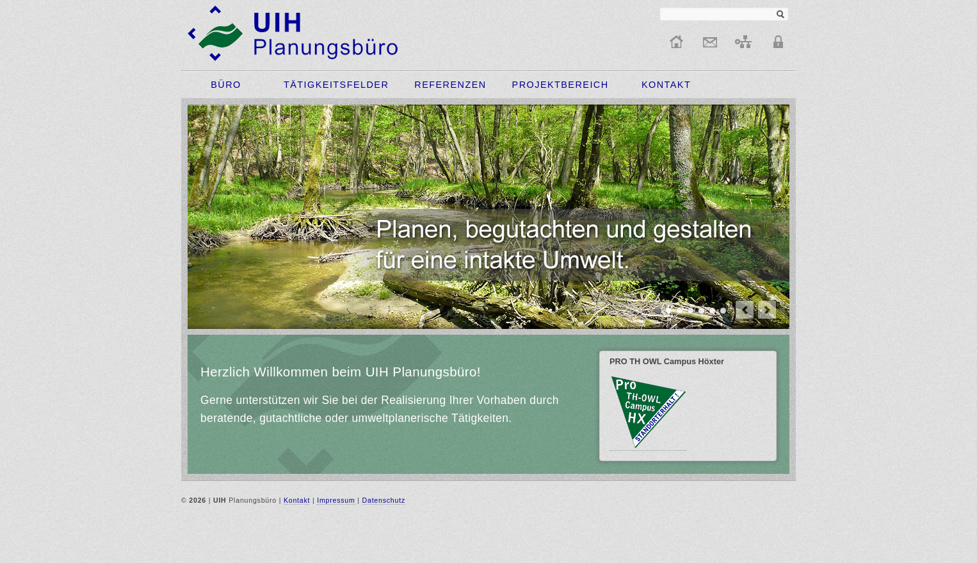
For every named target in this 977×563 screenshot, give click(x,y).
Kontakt (297, 500)
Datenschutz (383, 500)
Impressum (336, 500)
